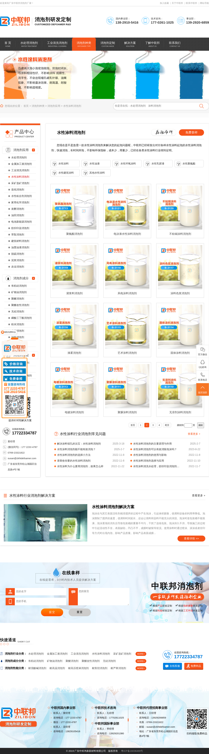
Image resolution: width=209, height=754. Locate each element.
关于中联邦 (177, 3)
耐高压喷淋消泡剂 (78, 668)
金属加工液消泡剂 (21, 164)
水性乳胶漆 (154, 163)
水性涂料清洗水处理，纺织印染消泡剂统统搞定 (157, 466)
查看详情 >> (191, 538)
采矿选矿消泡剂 (20, 183)
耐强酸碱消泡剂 (37, 668)
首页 (26, 106)
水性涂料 (60, 163)
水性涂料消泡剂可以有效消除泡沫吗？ (155, 449)
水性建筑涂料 (63, 173)
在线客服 (175, 666)
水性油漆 (91, 163)
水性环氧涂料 (125, 163)
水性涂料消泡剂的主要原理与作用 (152, 443)
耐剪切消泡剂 (99, 668)
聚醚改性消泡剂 (20, 305)
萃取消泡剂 (17, 234)
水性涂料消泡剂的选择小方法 (74, 455)
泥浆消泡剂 (17, 260)
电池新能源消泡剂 (21, 221)
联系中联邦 (191, 3)
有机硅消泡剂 (19, 285)
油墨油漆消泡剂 (20, 247)
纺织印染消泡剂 (20, 228)
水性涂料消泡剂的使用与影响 (150, 455)
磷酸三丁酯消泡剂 (21, 318)
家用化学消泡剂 (20, 202)
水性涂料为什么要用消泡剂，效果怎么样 (80, 466)
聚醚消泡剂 (17, 298)
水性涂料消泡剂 (72, 106)
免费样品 (196, 666)
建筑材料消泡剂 (20, 241)
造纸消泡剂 (17, 189)
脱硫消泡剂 (17, 253)
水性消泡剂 (17, 330)
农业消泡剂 (17, 266)
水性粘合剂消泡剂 (21, 196)
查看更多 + (194, 433)
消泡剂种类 (38, 106)
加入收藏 (164, 3)
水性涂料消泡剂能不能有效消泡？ (76, 449)
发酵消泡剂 (17, 208)
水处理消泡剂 (19, 157)
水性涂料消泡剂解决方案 (113, 507)
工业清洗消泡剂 (20, 170)
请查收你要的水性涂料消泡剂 (74, 460)
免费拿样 (191, 132)
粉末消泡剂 (17, 324)
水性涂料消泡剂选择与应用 (148, 460)
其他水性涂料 (94, 173)
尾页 (167, 425)
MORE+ (141, 654)
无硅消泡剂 (17, 311)
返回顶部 (202, 389)
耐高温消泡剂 (57, 668)
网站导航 (204, 3)
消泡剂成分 (21, 278)
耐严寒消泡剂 (118, 668)
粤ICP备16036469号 (132, 751)
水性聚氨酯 (185, 163)
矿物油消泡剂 (19, 292)
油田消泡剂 (17, 215)
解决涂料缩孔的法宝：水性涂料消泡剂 (79, 443)
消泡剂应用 (53, 106)
